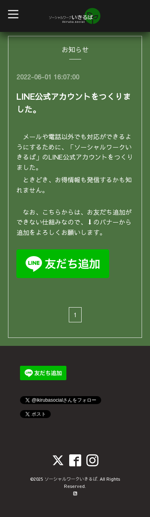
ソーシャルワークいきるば (70, 479)
